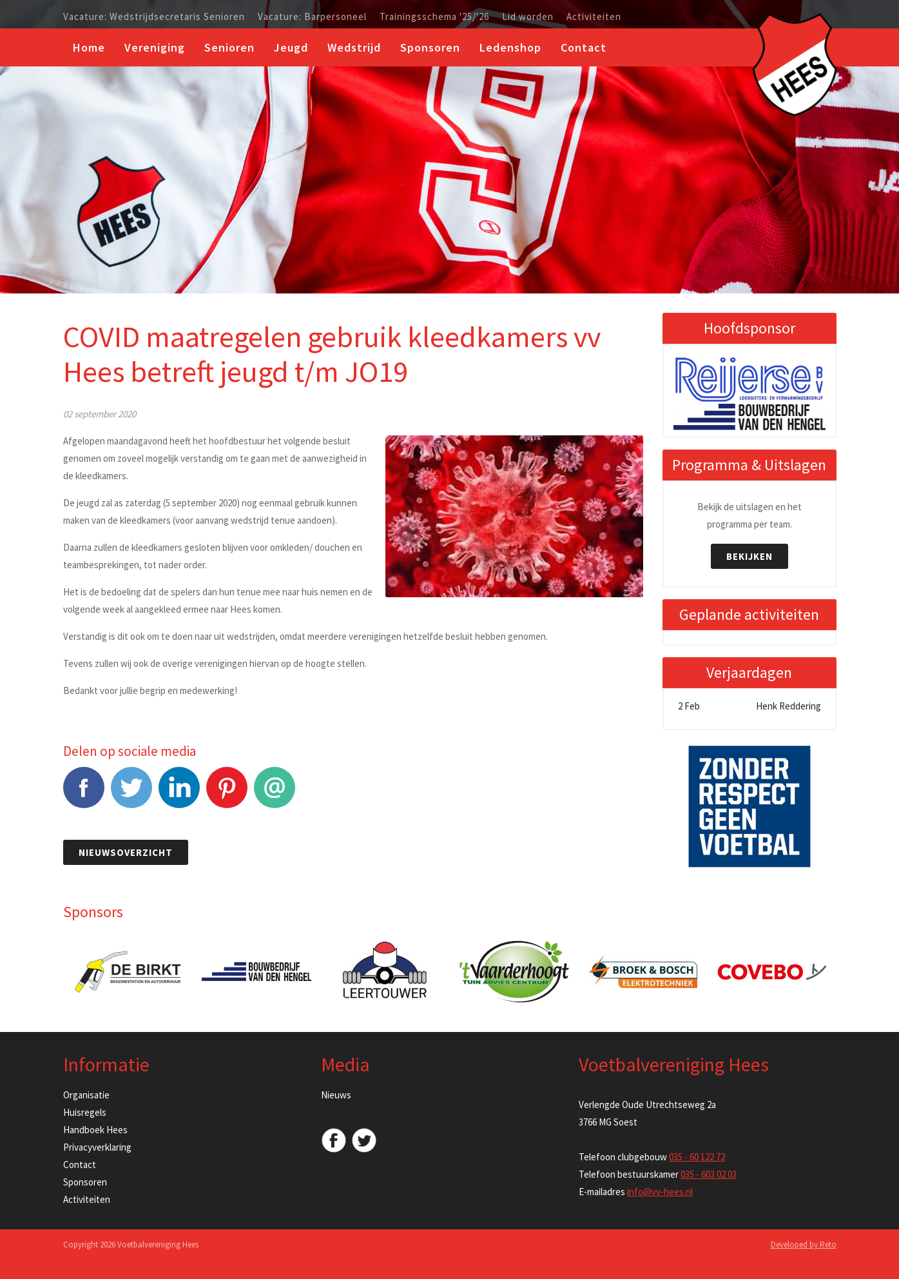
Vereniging (154, 47)
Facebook (83, 794)
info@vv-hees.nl (660, 1191)
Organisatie (86, 1095)
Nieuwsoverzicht (126, 852)
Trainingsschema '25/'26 (434, 17)
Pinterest (226, 794)
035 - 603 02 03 (709, 1174)
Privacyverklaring (97, 1147)
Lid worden (528, 17)
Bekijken (749, 556)
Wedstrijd (354, 47)
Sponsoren (430, 47)
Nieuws (336, 1095)
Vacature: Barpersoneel (312, 17)
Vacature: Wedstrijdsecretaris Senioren (154, 17)
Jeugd (291, 47)
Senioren (229, 47)
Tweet (131, 794)
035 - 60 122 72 (697, 1157)
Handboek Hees (95, 1130)
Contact (583, 47)
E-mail (274, 794)
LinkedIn (179, 794)
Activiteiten (593, 17)
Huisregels (84, 1112)
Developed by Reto (803, 1244)
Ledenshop (510, 47)
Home (89, 47)
